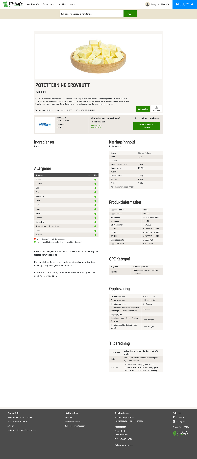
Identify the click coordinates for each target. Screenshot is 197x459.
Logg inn (68, 417)
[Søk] (91, 13)
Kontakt (73, 4)
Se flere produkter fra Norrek (146, 126)
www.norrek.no (96, 127)
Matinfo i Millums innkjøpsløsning (22, 430)
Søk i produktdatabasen (75, 426)
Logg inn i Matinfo (157, 4)
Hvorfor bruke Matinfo (17, 421)
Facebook (179, 417)
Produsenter (49, 4)
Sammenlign (143, 109)
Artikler (62, 4)
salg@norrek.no (96, 125)
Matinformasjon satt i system (20, 417)
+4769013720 (125, 439)
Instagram (179, 421)
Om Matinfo (33, 4)
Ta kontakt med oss (123, 445)
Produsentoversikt (73, 421)
